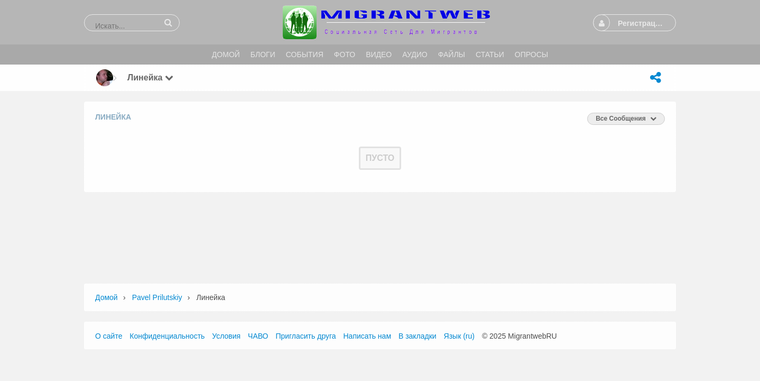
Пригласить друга (305, 336)
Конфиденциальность (167, 336)
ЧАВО (258, 336)
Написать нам (368, 336)
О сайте (108, 336)
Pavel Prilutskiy (157, 297)
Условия (226, 336)
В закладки (417, 336)
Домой (106, 297)
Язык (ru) (459, 336)
